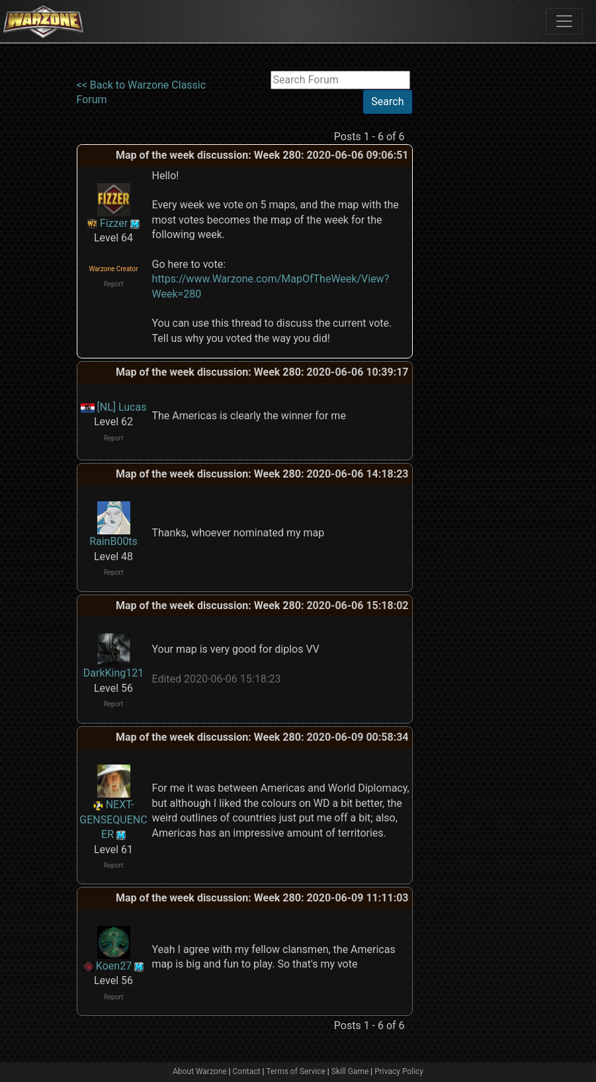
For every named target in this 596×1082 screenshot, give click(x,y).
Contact (247, 1071)
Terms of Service (295, 1071)
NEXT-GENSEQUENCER (113, 819)
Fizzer (114, 223)
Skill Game (350, 1071)
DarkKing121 (113, 673)
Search (387, 101)
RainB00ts (113, 541)
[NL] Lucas (122, 407)
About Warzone (200, 1071)
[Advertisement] (467, 269)
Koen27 (114, 966)
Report (114, 284)
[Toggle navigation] (564, 21)
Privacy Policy (398, 1071)
